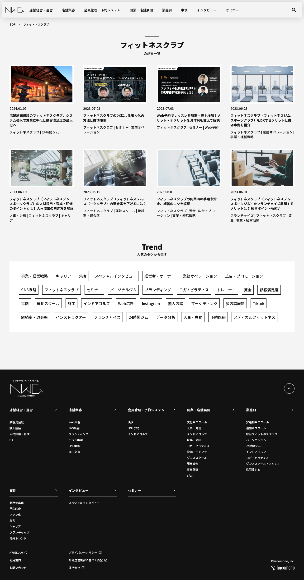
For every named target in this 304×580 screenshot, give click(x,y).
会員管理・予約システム (102, 10)
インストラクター (71, 317)
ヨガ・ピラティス (198, 446)
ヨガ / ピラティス (194, 289)
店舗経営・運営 (41, 10)
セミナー (232, 10)
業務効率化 (17, 503)
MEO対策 (74, 452)
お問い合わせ (18, 568)
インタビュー (207, 10)
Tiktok (258, 303)
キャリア (63, 276)
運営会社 (74, 568)
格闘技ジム (253, 469)
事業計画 (192, 469)
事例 (184, 10)
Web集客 (74, 422)
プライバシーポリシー (83, 552)
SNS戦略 (28, 289)
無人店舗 (175, 303)
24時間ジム (50, 132)
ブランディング (158, 289)
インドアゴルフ (96, 303)
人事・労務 (18, 215)
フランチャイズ (242, 215)
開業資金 (192, 463)
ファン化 (15, 514)
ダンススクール (197, 458)
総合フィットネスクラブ (261, 434)
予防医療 (218, 317)
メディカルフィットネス (254, 317)
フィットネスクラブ (24, 132)
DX (11, 440)
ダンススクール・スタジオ (263, 463)
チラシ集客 (76, 440)
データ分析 (165, 317)
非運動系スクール (257, 422)
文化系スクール (197, 422)
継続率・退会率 (34, 317)
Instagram (151, 303)
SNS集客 (74, 428)
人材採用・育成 (19, 434)
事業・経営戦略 (242, 136)
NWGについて (19, 552)
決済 (130, 422)
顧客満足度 (269, 289)
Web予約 (211, 127)
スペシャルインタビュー (115, 276)
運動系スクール (256, 428)
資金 (192, 210)
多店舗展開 (235, 303)
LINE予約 (133, 428)
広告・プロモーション (244, 276)
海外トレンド (18, 538)
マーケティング (204, 303)
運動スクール (125, 210)
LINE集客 (74, 446)
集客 (83, 276)
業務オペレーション (278, 132)
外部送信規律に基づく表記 (86, 560)
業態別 (167, 10)
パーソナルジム (123, 289)
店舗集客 (68, 10)
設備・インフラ (197, 452)
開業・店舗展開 (141, 10)
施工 (71, 303)
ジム (190, 475)
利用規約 (15, 560)
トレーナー (226, 289)
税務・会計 (194, 440)
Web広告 (126, 303)
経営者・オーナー (159, 276)
